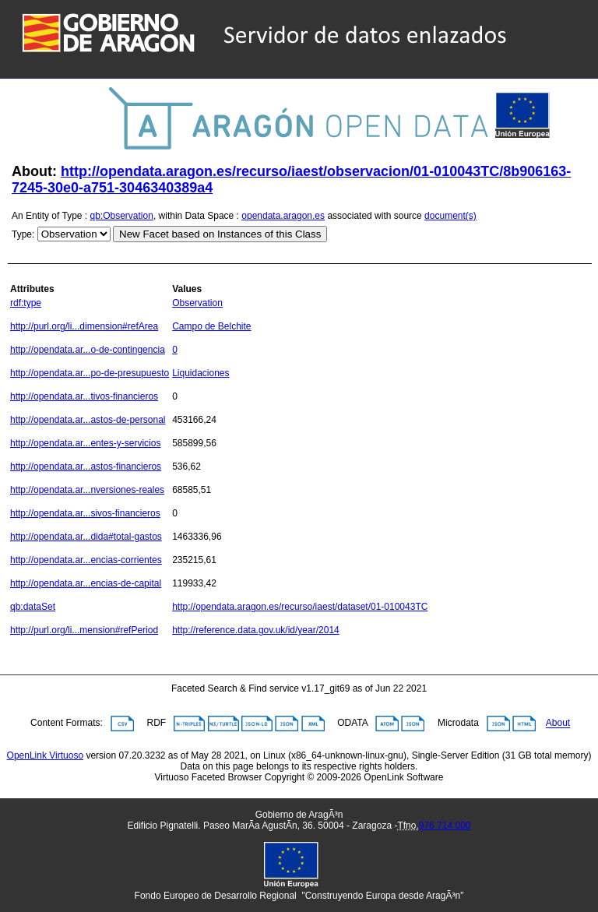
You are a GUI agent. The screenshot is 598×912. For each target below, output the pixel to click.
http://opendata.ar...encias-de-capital (85, 583)
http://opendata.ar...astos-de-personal (87, 419)
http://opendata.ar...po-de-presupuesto (89, 373)
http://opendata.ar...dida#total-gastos (86, 536)
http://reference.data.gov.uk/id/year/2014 (255, 630)
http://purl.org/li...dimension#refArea (84, 326)
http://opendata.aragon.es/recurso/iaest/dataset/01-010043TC (299, 606)
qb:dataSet (32, 606)
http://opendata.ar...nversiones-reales (87, 489)
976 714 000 (445, 825)
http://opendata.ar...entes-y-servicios (85, 443)
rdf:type (25, 303)
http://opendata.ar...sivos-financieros (85, 513)
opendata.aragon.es (283, 215)
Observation (197, 303)
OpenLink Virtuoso (45, 755)
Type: (23, 234)
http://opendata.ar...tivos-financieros (84, 396)
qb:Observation (121, 215)
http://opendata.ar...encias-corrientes (86, 560)
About (558, 723)
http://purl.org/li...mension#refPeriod (84, 630)
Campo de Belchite (211, 326)
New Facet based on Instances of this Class (220, 234)
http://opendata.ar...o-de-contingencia (87, 349)
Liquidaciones (200, 373)
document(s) (450, 215)
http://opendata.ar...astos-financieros (85, 466)
